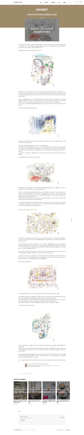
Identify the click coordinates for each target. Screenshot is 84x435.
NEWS (64, 2)
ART (40, 2)
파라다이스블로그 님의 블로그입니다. (26, 417)
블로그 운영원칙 (67, 429)
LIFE (59, 2)
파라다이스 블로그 (24, 416)
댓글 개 (19, 411)
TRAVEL (46, 2)
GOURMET (53, 2)
